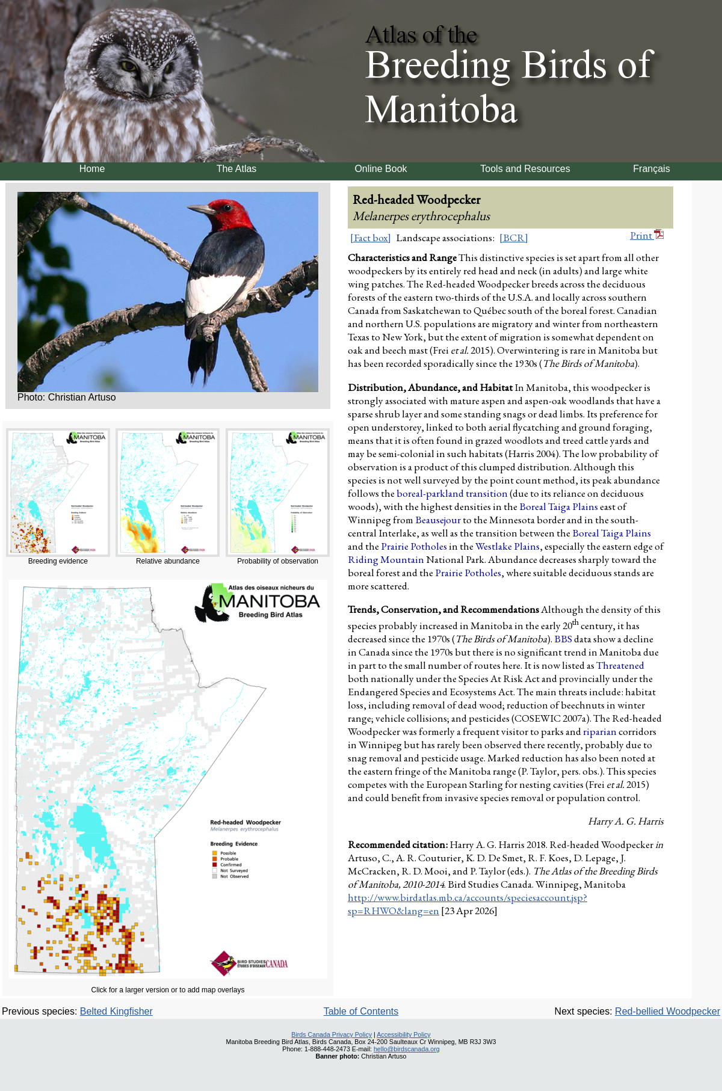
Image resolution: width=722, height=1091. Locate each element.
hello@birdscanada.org (407, 1049)
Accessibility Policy (403, 1034)
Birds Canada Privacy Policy (331, 1034)
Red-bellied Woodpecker (667, 1011)
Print (647, 235)
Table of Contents (361, 1011)
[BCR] (513, 237)
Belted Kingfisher (116, 1011)
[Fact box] (370, 237)
